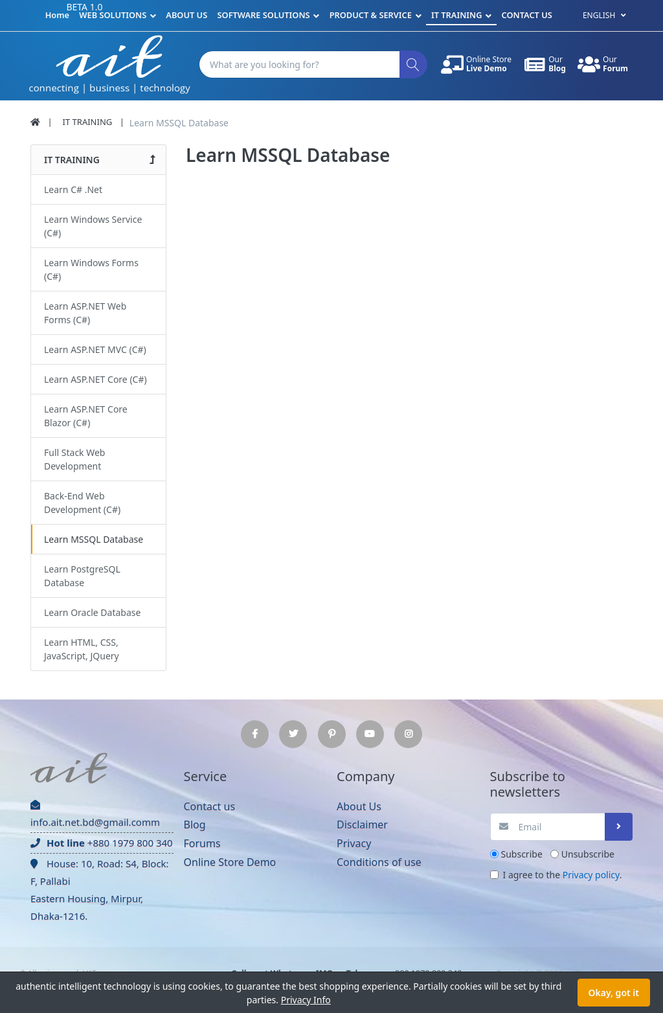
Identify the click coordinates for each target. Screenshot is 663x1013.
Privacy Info (306, 1000)
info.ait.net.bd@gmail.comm (95, 814)
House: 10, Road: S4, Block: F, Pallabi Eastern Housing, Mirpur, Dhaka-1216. (99, 889)
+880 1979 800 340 (101, 842)
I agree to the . (562, 875)
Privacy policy (591, 875)
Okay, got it (614, 992)
